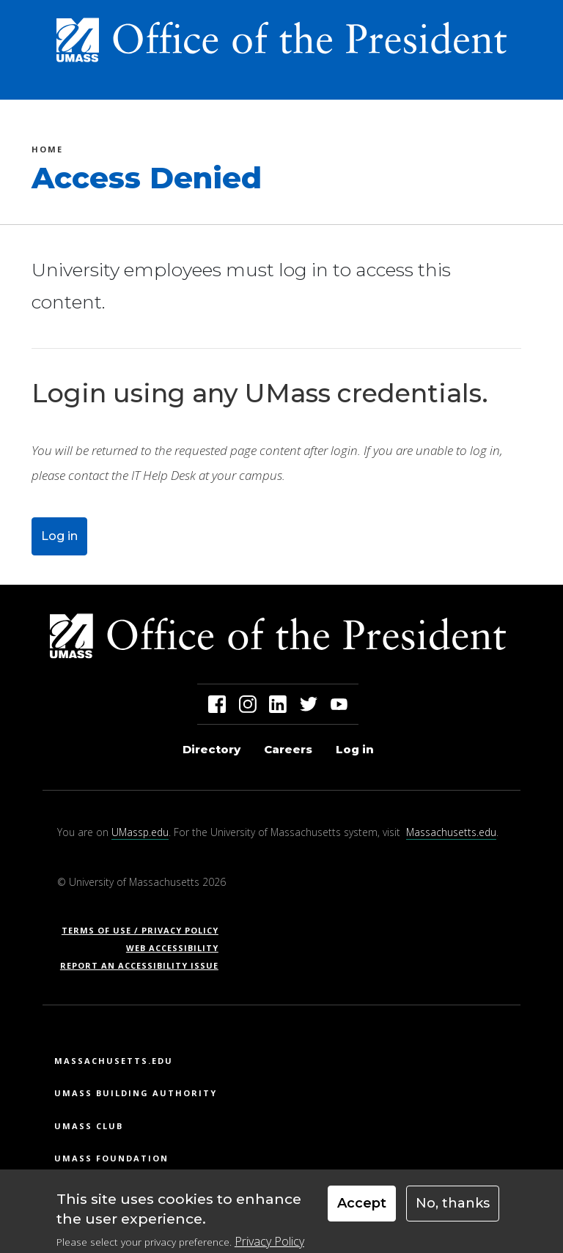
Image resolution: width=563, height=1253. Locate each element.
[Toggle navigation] (514, 83)
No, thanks (453, 1209)
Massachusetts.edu (451, 832)
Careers (288, 749)
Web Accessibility (172, 948)
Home (47, 151)
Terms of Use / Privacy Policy (144, 930)
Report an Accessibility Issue (144, 965)
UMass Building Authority (135, 1092)
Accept (361, 1209)
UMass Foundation (111, 1158)
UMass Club (88, 1125)
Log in (59, 536)
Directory (211, 749)
